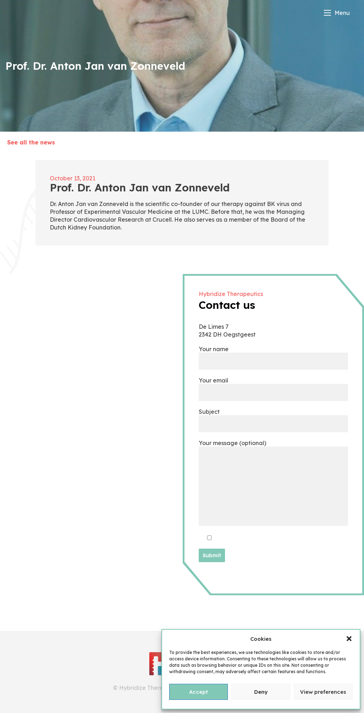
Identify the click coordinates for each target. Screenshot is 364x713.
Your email (273, 386)
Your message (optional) (273, 483)
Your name (273, 354)
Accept (198, 691)
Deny (261, 691)
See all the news (31, 142)
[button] (349, 638)
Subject (273, 417)
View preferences (323, 691)
